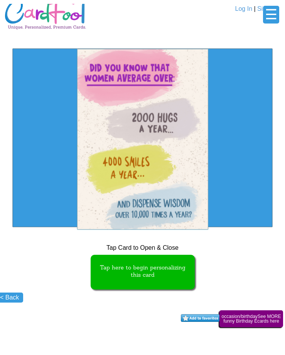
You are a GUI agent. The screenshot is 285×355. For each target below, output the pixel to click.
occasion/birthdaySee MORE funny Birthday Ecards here (251, 319)
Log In (243, 8)
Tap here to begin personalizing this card (143, 271)
